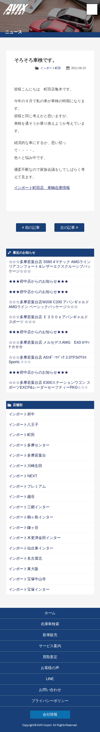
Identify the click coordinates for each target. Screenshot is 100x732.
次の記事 (69, 227)
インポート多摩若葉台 (27, 455)
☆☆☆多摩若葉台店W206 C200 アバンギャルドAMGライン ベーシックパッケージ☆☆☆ (49, 304)
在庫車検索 (50, 624)
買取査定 (50, 657)
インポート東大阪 (24, 569)
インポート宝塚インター (29, 589)
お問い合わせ (50, 690)
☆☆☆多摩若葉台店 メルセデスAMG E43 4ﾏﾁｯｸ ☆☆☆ (49, 344)
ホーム (50, 613)
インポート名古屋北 (25, 558)
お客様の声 (50, 668)
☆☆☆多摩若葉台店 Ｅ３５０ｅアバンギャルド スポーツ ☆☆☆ (48, 319)
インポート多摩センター (29, 445)
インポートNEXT (23, 476)
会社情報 (50, 714)
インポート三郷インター (29, 507)
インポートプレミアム (27, 486)
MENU (92, 9)
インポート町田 (50, 68)
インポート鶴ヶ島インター (31, 517)
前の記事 (31, 227)
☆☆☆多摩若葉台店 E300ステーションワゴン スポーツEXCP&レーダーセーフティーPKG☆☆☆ (49, 384)
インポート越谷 (22, 496)
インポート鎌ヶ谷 (24, 527)
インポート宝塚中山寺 (27, 579)
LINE (50, 679)
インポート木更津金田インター (35, 538)
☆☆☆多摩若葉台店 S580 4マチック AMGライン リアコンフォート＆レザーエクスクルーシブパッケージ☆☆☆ (50, 266)
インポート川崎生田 (25, 466)
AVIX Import (16, 8)
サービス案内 (50, 646)
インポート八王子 (24, 424)
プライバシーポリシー (50, 701)
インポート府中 (22, 414)
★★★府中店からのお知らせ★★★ (39, 281)
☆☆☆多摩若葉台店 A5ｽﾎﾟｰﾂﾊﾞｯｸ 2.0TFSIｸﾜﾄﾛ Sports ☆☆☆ (47, 359)
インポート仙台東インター (31, 548)
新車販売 (50, 635)
